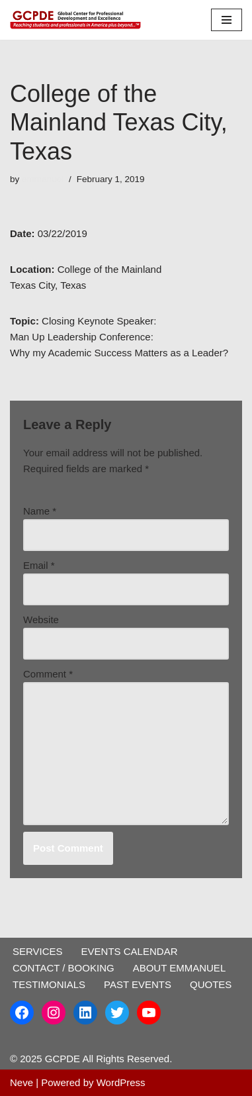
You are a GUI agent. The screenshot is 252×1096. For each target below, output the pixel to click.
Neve (21, 1082)
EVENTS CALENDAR (129, 951)
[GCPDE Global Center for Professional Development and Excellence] (79, 19)
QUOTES (210, 984)
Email (39, 565)
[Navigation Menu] (226, 20)
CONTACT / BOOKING (63, 967)
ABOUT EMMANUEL (179, 967)
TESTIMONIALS (49, 984)
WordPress (121, 1082)
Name (39, 511)
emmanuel (42, 179)
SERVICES (38, 951)
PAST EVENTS (137, 984)
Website (41, 619)
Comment (48, 673)
